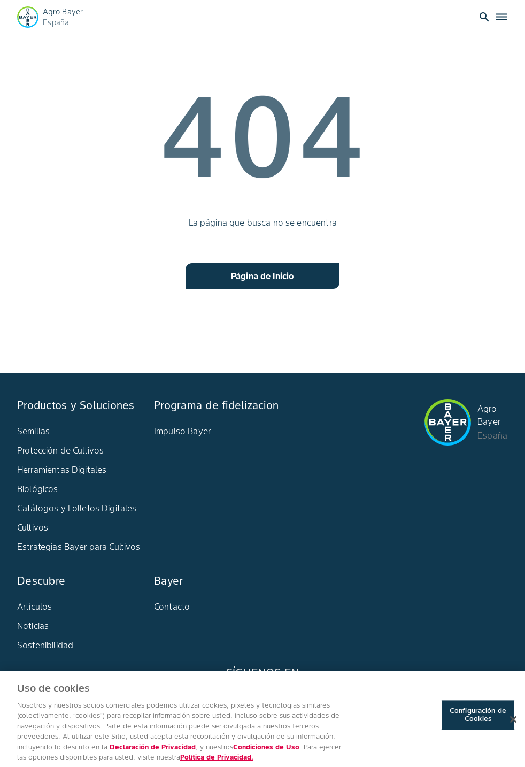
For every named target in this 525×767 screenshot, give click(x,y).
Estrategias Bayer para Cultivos (79, 546)
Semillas (33, 431)
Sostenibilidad (45, 645)
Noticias (33, 625)
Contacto (172, 606)
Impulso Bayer (182, 431)
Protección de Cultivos (60, 450)
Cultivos (32, 527)
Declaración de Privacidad (153, 751)
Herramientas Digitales (61, 469)
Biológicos (37, 489)
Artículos (34, 606)
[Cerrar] (513, 723)
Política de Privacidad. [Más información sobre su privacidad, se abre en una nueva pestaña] (216, 761)
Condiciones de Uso (266, 751)
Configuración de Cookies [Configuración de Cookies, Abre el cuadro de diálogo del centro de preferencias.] (478, 719)
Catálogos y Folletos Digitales (77, 508)
